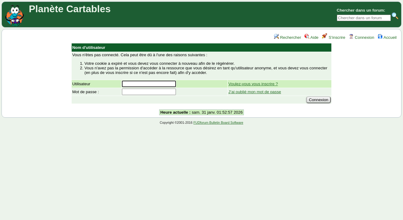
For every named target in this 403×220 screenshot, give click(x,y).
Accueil (387, 37)
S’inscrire (333, 37)
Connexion (361, 37)
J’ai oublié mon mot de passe (254, 92)
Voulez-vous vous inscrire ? (253, 84)
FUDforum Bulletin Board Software (218, 122)
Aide (312, 37)
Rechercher (287, 37)
